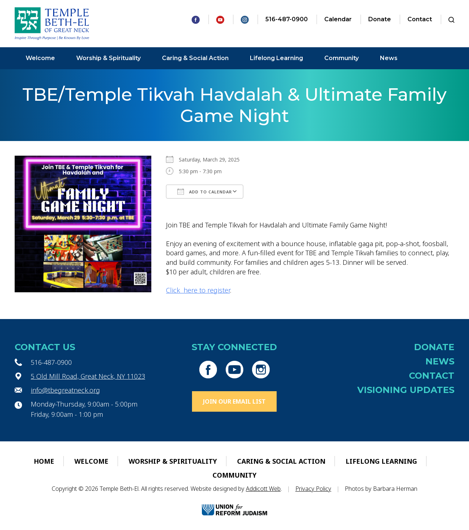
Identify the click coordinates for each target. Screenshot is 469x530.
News (389, 58)
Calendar (338, 19)
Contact (419, 19)
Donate (379, 19)
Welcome (40, 58)
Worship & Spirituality (108, 58)
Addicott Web (263, 489)
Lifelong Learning (276, 58)
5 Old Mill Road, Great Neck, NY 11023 (88, 376)
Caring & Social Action (195, 58)
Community (341, 58)
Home (44, 461)
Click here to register (198, 290)
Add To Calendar (204, 191)
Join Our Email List (234, 401)
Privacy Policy (313, 489)
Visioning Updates (405, 390)
